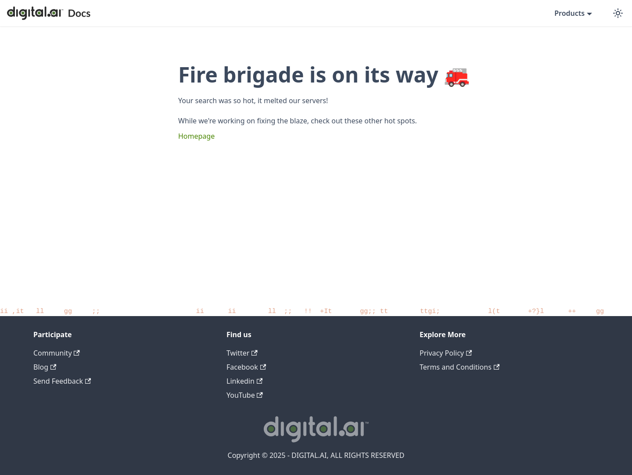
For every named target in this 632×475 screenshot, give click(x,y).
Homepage (196, 136)
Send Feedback (62, 381)
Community (56, 353)
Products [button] (569, 13)
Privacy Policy (446, 353)
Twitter (242, 353)
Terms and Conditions (459, 367)
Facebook (246, 367)
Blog (44, 367)
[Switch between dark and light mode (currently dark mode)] (618, 13)
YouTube (244, 395)
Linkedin (244, 381)
